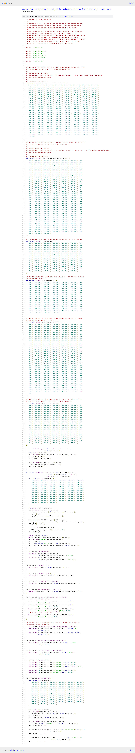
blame (70, 16)
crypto (102, 9)
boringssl (44, 9)
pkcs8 (109, 9)
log (65, 16)
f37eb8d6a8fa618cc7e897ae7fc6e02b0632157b (77, 9)
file (60, 16)
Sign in (131, 3)
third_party (34, 9)
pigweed (25, 9)
